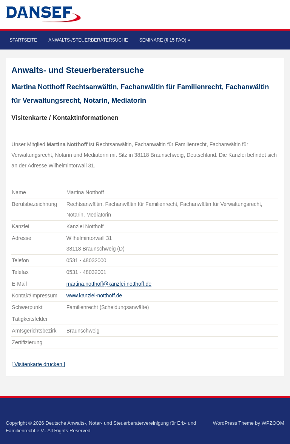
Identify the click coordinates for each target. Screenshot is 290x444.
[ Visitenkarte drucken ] (38, 364)
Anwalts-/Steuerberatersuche (88, 40)
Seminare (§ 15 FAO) (164, 40)
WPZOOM (273, 423)
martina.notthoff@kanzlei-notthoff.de (108, 284)
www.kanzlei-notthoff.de (94, 295)
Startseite (23, 40)
